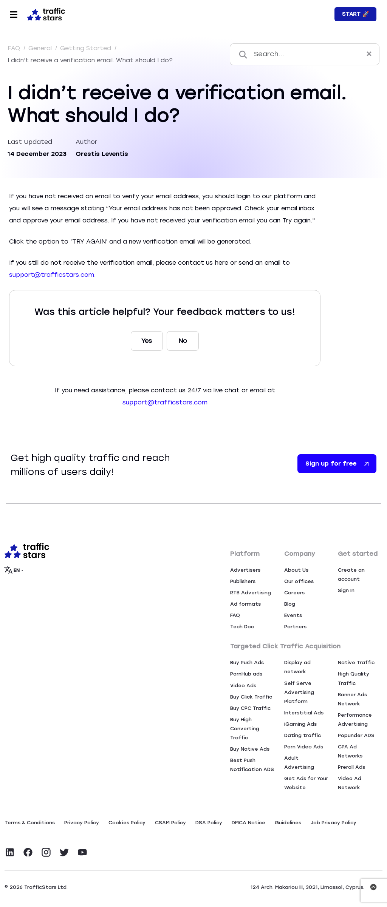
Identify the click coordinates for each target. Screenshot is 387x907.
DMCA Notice (248, 822)
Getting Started (86, 48)
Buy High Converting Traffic (244, 728)
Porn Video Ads (303, 747)
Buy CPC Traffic (250, 708)
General (41, 48)
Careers (294, 592)
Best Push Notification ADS (252, 764)
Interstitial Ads (304, 713)
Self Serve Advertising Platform (299, 692)
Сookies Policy (127, 822)
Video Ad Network (349, 783)
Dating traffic (302, 735)
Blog (289, 604)
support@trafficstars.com (51, 274)
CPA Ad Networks (350, 751)
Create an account (351, 574)
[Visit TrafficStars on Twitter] (64, 852)
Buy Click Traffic (251, 697)
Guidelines (288, 822)
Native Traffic (356, 662)
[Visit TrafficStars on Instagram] (46, 852)
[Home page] (44, 13)
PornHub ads (246, 674)
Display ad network (297, 667)
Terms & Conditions (30, 822)
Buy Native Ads (249, 749)
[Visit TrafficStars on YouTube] (82, 852)
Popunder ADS (356, 735)
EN (12, 569)
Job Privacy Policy (333, 822)
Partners (295, 626)
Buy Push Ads (247, 662)
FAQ (15, 48)
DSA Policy (208, 822)
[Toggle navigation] (14, 14)
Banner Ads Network (352, 699)
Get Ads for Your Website (306, 783)
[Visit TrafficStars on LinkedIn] (10, 852)
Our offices (299, 581)
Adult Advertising (299, 762)
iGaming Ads (300, 724)
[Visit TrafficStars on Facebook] (28, 852)
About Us (296, 570)
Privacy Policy (81, 822)
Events (293, 615)
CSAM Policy (170, 822)
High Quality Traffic (353, 678)
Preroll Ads (351, 767)
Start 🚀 (355, 14)
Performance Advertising (355, 719)
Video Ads (243, 685)
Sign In (346, 590)
